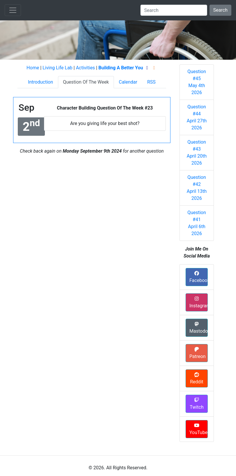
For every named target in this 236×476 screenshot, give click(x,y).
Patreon (197, 353)
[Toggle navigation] (13, 10)
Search (220, 10)
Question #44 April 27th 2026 (197, 117)
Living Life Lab (58, 67)
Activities (85, 67)
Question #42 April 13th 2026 (197, 187)
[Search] (173, 10)
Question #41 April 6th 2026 (196, 223)
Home (33, 67)
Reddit (196, 378)
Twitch (196, 404)
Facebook (198, 277)
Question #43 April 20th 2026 (197, 152)
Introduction (40, 82)
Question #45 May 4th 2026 (196, 82)
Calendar (128, 82)
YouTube (198, 429)
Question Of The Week (86, 82)
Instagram (198, 302)
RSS (151, 82)
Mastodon (198, 328)
